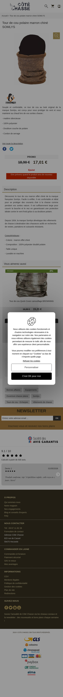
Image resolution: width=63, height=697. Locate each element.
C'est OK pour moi (31, 376)
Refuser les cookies (31, 361)
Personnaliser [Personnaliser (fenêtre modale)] (31, 367)
